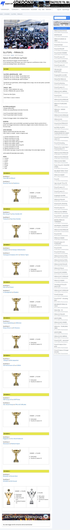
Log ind (59, 9)
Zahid (12, 55)
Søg (68, 18)
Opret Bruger (65, 9)
